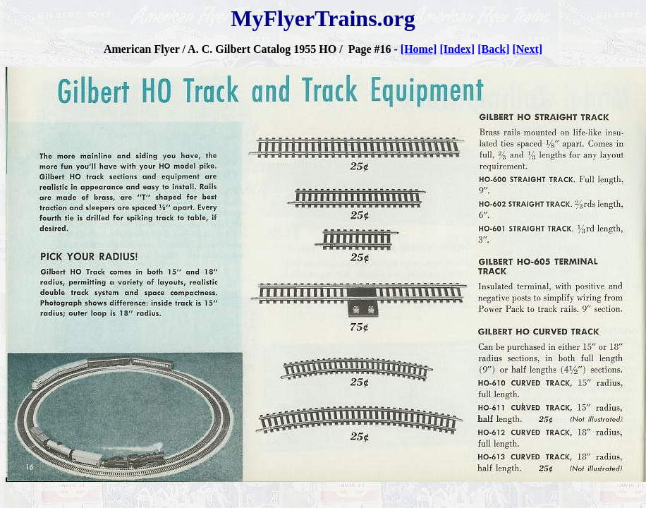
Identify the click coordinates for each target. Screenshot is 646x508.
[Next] (527, 49)
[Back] (493, 49)
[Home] (419, 49)
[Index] (457, 49)
